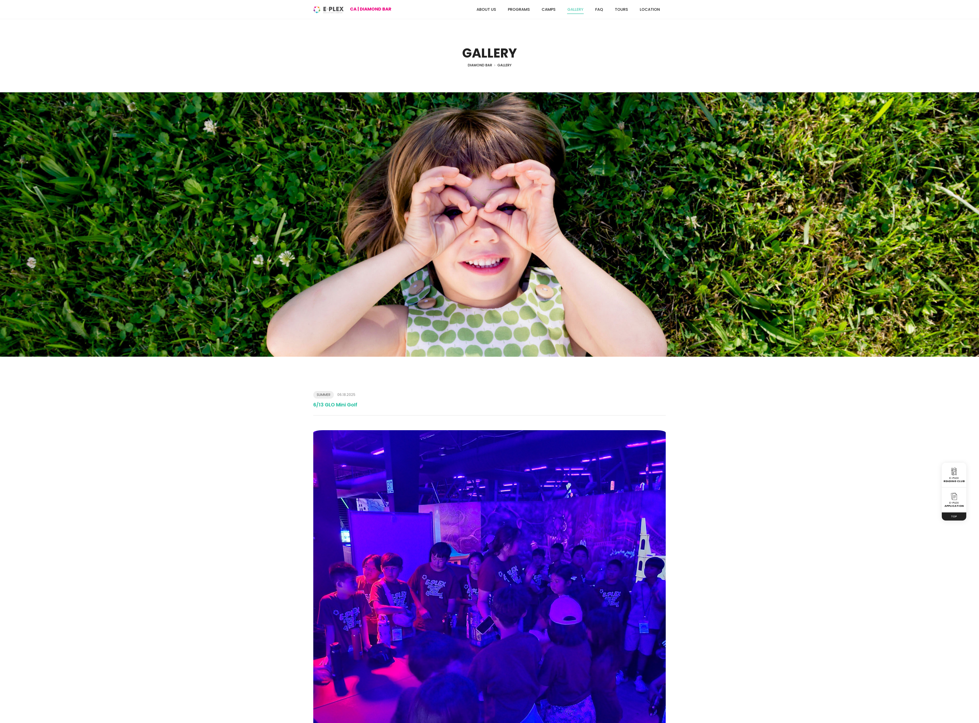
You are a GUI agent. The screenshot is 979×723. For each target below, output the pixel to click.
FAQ (599, 9)
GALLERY (575, 9)
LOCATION (650, 9)
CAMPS (549, 9)
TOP (954, 516)
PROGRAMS (519, 9)
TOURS (621, 9)
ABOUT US (486, 9)
